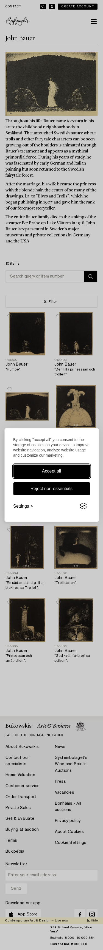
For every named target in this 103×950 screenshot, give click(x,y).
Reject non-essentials (51, 488)
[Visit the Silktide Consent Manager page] (83, 506)
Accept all (51, 471)
